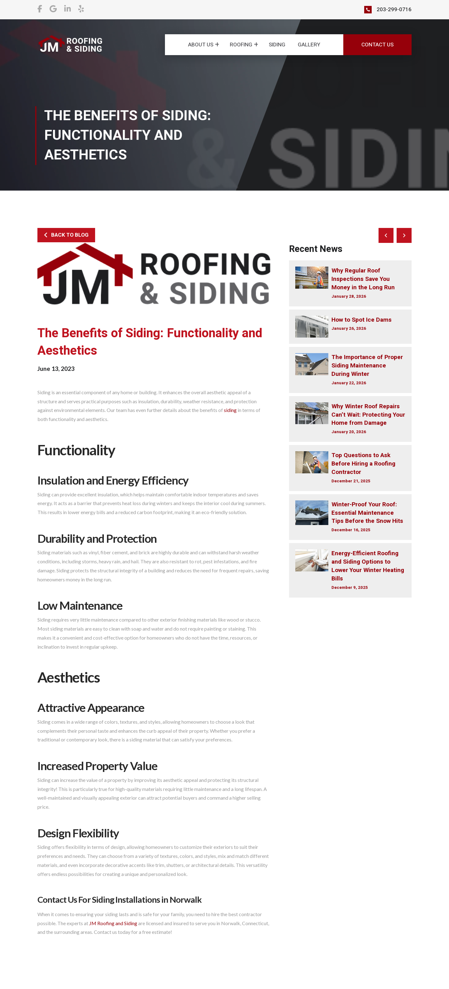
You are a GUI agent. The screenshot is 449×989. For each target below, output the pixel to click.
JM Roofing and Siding (113, 923)
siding (230, 410)
